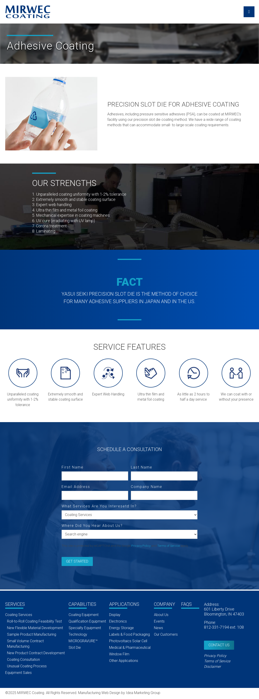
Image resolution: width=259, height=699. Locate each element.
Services (15, 604)
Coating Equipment (83, 615)
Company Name (146, 487)
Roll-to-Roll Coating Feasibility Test (34, 621)
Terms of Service (168, 545)
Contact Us (219, 645)
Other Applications (123, 661)
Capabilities (82, 604)
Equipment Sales (18, 672)
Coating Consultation (23, 659)
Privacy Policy (141, 545)
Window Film (119, 654)
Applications (124, 604)
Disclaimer (212, 666)
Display (114, 615)
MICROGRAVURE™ (83, 641)
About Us (161, 615)
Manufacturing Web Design (99, 693)
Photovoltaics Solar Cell (128, 641)
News (158, 628)
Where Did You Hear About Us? (92, 526)
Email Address (76, 487)
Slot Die (75, 647)
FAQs (186, 604)
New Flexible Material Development (35, 628)
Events (159, 621)
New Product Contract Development (36, 653)
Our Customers (166, 634)
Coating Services (18, 615)
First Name (73, 467)
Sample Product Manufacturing (31, 634)
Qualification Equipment (87, 621)
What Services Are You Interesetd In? (99, 506)
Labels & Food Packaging (129, 634)
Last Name (141, 467)
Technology (78, 634)
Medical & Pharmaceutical (130, 647)
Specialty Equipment (85, 628)
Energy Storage (121, 628)
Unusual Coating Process (27, 666)
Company (164, 604)
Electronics (118, 621)
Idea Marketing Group (143, 693)
